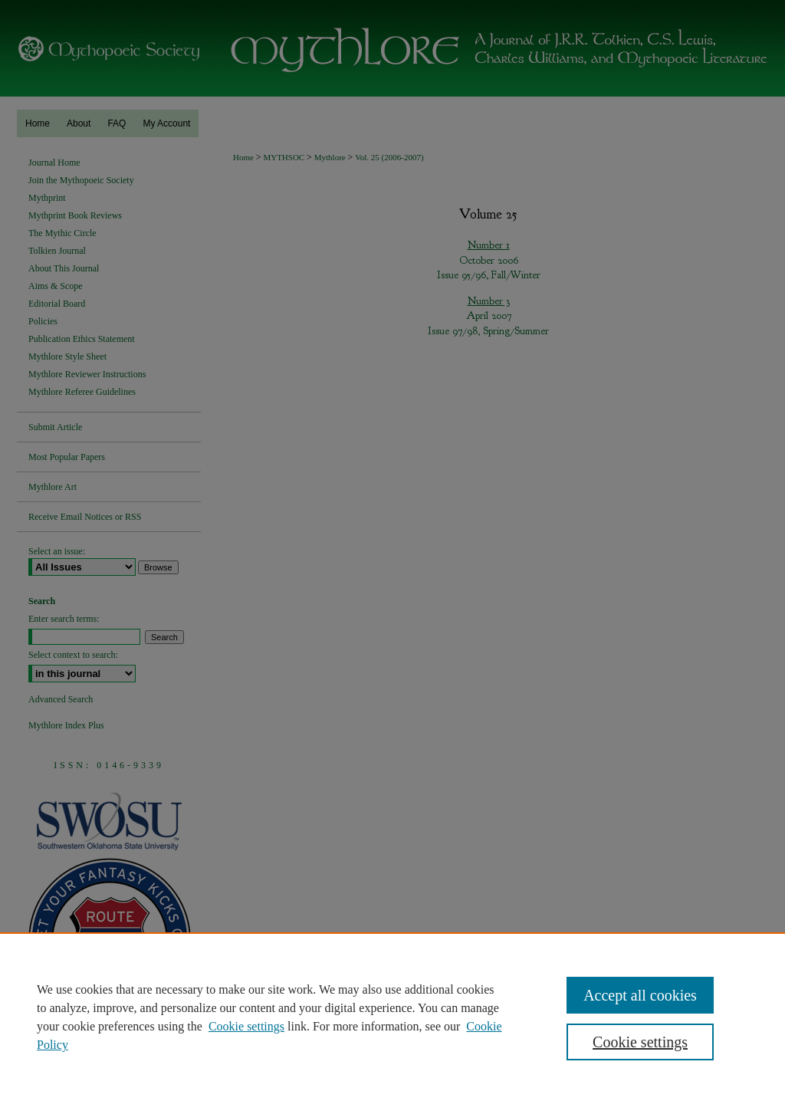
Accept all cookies (640, 995)
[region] (392, 1016)
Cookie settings (246, 1026)
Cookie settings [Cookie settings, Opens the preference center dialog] (640, 1042)
